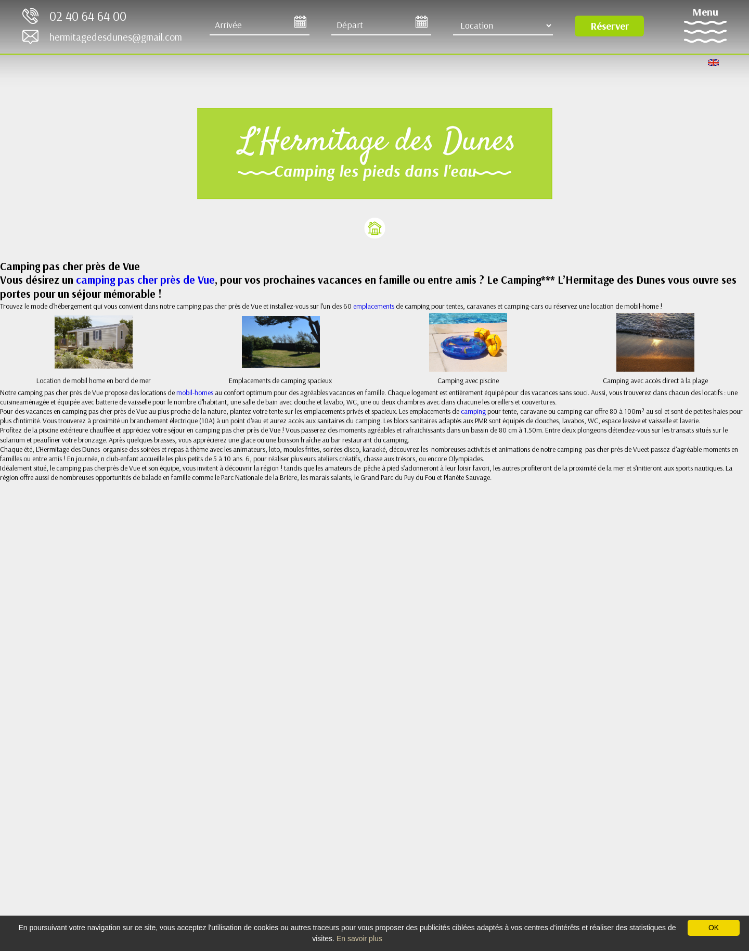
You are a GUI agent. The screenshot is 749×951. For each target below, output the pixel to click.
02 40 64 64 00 (87, 16)
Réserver (609, 25)
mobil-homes (194, 392)
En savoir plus (359, 938)
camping (474, 411)
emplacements (374, 306)
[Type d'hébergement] (503, 25)
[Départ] (381, 25)
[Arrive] (259, 25)
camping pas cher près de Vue (145, 279)
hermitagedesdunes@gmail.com (115, 36)
